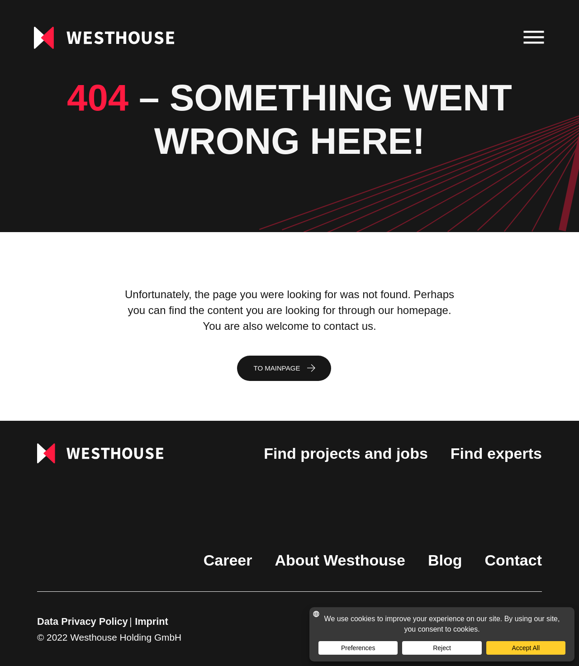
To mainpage (277, 368)
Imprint (151, 621)
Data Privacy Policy (82, 621)
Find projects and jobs (346, 453)
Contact (513, 560)
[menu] (534, 38)
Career (228, 560)
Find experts (496, 453)
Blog (445, 560)
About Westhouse (340, 560)
